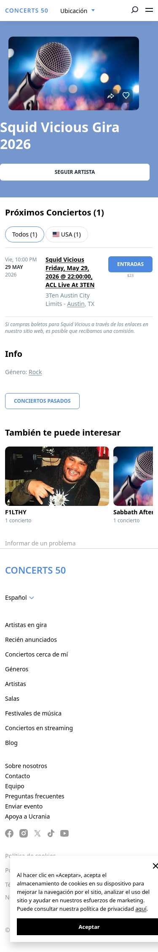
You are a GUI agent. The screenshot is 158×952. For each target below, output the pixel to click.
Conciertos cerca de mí (36, 654)
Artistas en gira (26, 625)
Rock (35, 372)
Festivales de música (33, 713)
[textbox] (21, 597)
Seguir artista (75, 172)
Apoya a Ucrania (27, 816)
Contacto (17, 776)
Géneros (16, 669)
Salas (12, 698)
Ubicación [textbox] (73, 11)
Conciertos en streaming (39, 728)
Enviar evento (24, 806)
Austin (76, 304)
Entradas (130, 264)
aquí (140, 908)
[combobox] (78, 11)
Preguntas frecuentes (34, 796)
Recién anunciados (31, 640)
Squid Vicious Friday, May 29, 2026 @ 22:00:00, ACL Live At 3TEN (70, 272)
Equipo (14, 786)
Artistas (15, 684)
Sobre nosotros (26, 766)
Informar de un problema (40, 543)
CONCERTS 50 (26, 10)
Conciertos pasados (42, 400)
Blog (11, 743)
